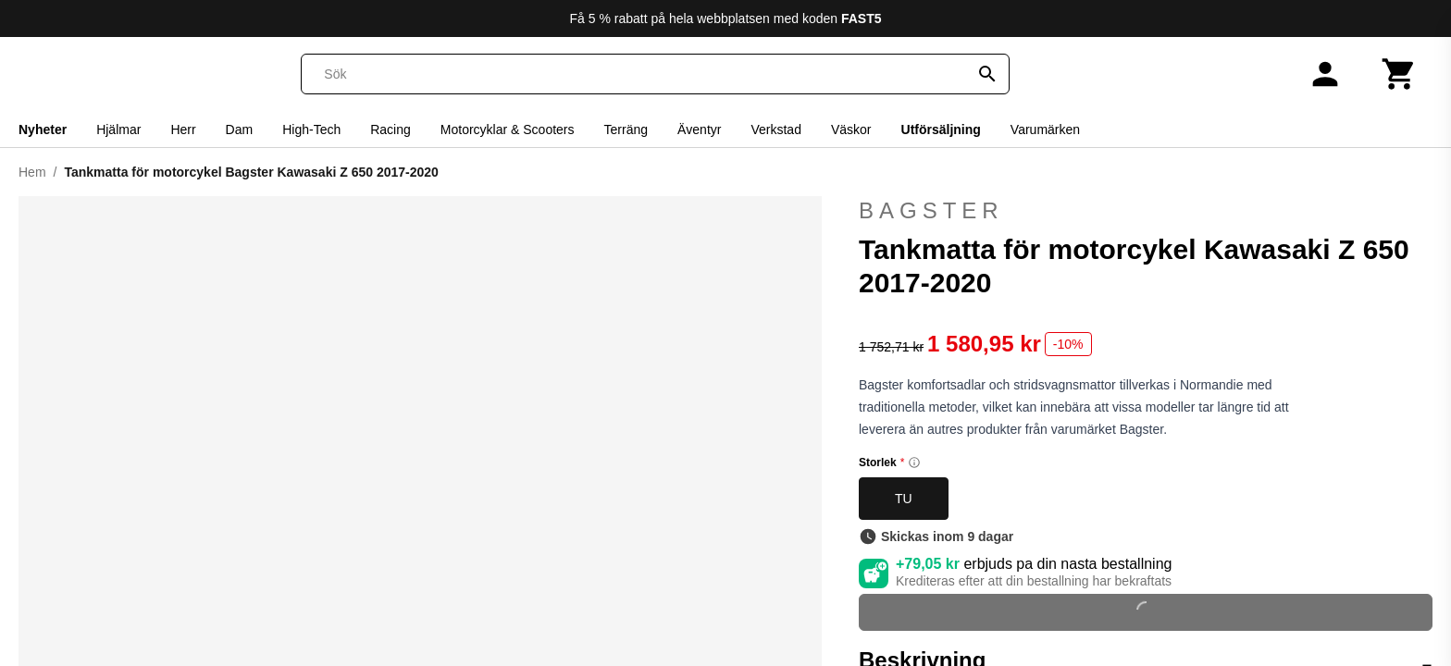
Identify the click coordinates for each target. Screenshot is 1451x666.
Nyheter (43, 129)
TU (903, 498)
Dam (240, 129)
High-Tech (311, 129)
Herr (182, 129)
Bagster (1145, 211)
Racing (390, 129)
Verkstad (775, 129)
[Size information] (914, 462)
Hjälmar (118, 129)
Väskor (851, 129)
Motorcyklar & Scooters (507, 129)
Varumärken (1045, 129)
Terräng (626, 129)
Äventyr (699, 129)
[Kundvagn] (1399, 74)
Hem (32, 172)
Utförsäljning (941, 129)
